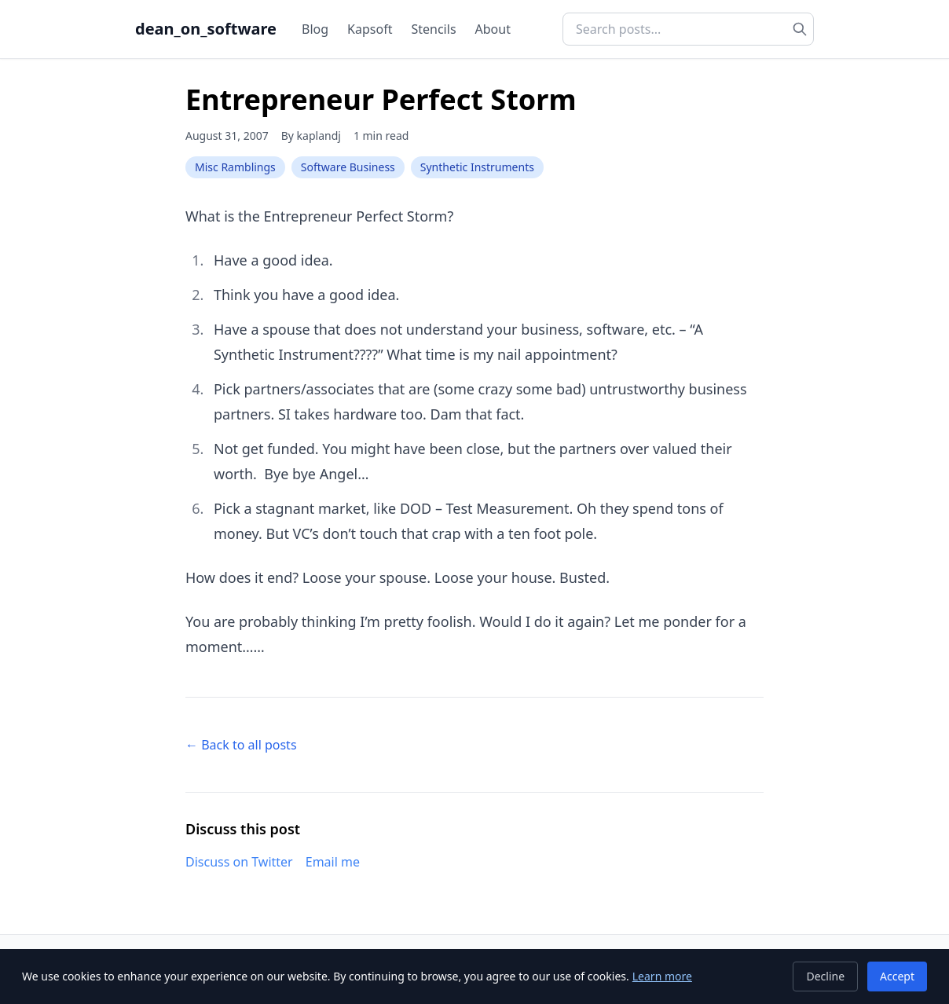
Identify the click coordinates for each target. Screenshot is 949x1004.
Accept (897, 976)
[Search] (800, 29)
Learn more (662, 976)
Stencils (433, 29)
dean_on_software (206, 28)
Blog (315, 29)
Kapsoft (369, 29)
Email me (333, 861)
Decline (825, 976)
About (493, 29)
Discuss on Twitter (239, 861)
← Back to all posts (241, 744)
